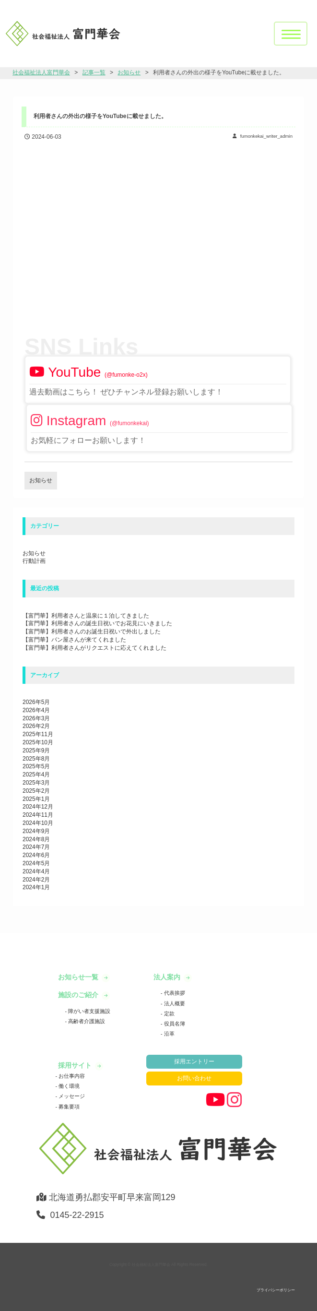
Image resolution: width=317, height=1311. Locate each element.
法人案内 (167, 977)
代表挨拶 (174, 993)
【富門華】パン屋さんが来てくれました (74, 639)
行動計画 (34, 561)
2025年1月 (36, 799)
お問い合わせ (194, 1078)
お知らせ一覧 (79, 977)
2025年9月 (36, 750)
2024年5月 (36, 863)
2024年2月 (36, 879)
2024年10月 (38, 823)
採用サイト (76, 1065)
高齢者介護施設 (86, 1021)
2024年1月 (36, 887)
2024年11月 (38, 814)
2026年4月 (36, 710)
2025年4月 (36, 774)
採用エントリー (194, 1061)
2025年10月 (38, 742)
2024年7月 (36, 847)
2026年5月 (36, 702)
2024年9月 (36, 831)
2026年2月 (36, 726)
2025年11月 (38, 734)
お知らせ (34, 553)
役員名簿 (174, 1023)
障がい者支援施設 (88, 1011)
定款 (169, 1013)
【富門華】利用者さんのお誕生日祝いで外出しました (92, 631)
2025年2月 (36, 790)
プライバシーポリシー (276, 1289)
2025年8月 (36, 758)
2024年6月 (36, 855)
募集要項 (68, 1106)
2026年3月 (36, 718)
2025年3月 (36, 782)
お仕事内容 (71, 1076)
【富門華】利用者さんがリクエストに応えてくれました (94, 647)
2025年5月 (36, 766)
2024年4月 (36, 871)
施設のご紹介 (79, 995)
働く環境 (68, 1086)
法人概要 (174, 1003)
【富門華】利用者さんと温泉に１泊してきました (86, 615)
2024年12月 (38, 806)
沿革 (169, 1034)
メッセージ (71, 1096)
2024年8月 (36, 839)
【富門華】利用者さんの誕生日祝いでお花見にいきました (97, 623)
